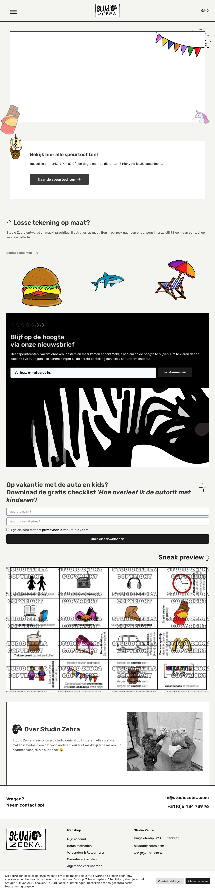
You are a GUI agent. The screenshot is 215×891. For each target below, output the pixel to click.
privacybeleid (52, 530)
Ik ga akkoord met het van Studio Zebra (49, 530)
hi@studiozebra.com (187, 797)
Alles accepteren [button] (198, 881)
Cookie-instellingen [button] (169, 881)
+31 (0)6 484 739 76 (188, 806)
